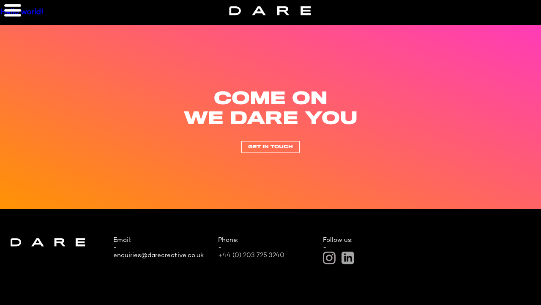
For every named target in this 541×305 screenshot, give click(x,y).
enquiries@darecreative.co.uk (158, 255)
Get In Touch (270, 147)
